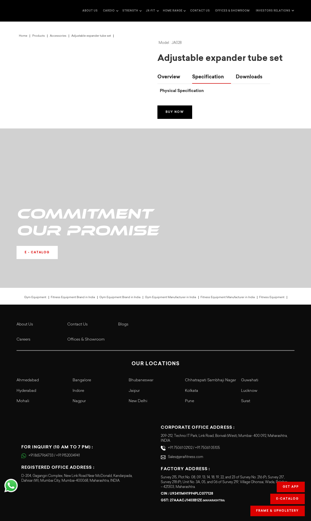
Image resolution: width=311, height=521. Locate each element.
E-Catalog (287, 499)
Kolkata (191, 348)
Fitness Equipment (271, 254)
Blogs (123, 282)
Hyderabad (26, 348)
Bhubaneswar (141, 337)
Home (23, 36)
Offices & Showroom (232, 10)
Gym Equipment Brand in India (119, 254)
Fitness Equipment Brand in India (73, 254)
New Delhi (138, 358)
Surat (245, 358)
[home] (26, 10)
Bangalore (82, 337)
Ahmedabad (28, 337)
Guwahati (249, 337)
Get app (291, 487)
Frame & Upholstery (277, 510)
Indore (78, 348)
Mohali (23, 358)
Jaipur (134, 348)
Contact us (200, 10)
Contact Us (77, 282)
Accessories (58, 36)
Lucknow (249, 348)
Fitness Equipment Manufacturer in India (228, 254)
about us (90, 10)
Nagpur (79, 358)
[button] (110, 11)
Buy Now (175, 112)
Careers (23, 297)
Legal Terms (244, 497)
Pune (189, 358)
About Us (25, 282)
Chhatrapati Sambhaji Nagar (210, 337)
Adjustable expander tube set (91, 36)
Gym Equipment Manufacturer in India (170, 254)
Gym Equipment (35, 254)
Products (38, 36)
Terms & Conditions (238, 488)
